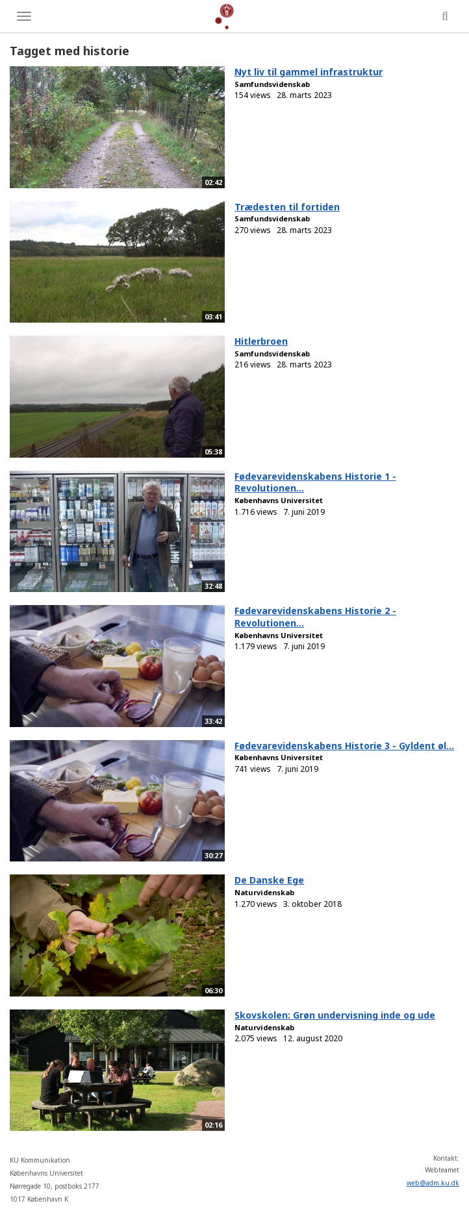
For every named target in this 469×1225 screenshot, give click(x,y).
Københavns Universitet (278, 500)
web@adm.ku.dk (433, 1182)
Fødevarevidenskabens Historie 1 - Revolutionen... (315, 482)
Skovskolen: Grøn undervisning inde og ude (334, 1015)
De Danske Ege (269, 880)
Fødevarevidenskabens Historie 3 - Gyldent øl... (344, 745)
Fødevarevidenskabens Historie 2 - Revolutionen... (315, 616)
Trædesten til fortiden (287, 207)
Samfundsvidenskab (272, 84)
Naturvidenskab (264, 892)
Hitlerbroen (261, 341)
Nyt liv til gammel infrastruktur (308, 72)
